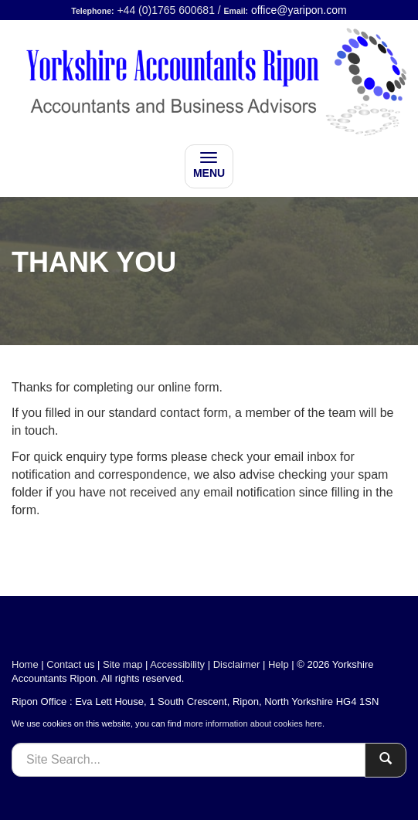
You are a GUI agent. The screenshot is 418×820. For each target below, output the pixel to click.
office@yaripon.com (299, 10)
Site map (122, 664)
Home (25, 664)
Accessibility (177, 664)
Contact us (70, 664)
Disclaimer (236, 664)
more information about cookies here (253, 723)
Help (278, 664)
